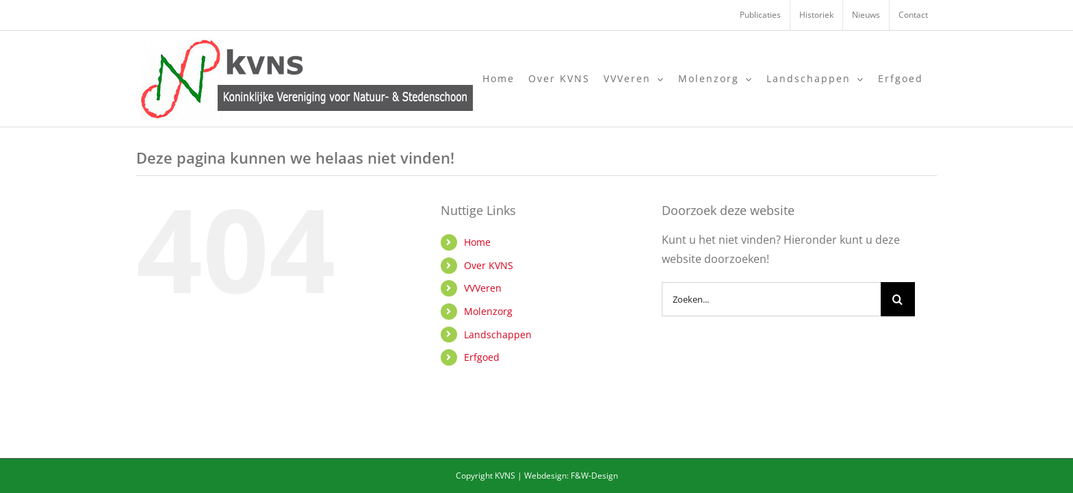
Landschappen (498, 334)
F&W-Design (594, 475)
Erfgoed (482, 357)
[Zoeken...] (771, 299)
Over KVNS (488, 265)
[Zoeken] (898, 299)
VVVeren (483, 287)
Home (477, 242)
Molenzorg (488, 311)
